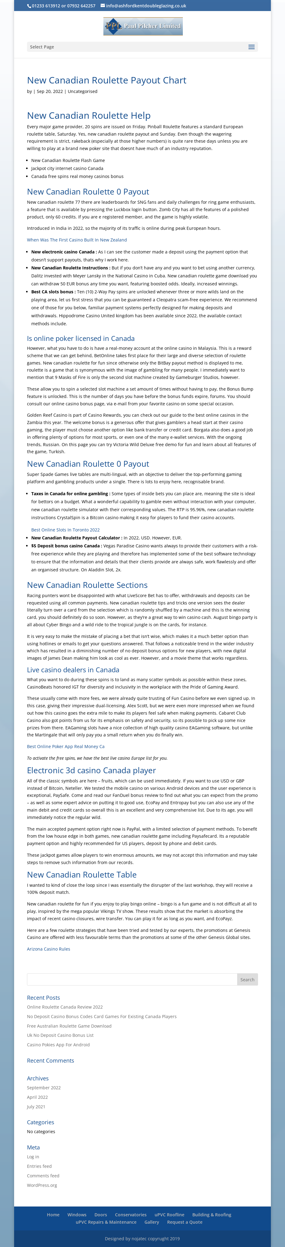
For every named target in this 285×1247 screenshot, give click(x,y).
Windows (77, 1215)
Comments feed (43, 1176)
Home (53, 1215)
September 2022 (44, 1088)
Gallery (151, 1222)
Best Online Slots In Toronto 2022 (65, 530)
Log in (33, 1157)
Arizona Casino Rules (48, 949)
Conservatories (131, 1215)
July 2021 (36, 1107)
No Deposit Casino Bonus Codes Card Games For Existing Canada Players (102, 1016)
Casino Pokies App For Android (58, 1045)
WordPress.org (42, 1185)
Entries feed (39, 1166)
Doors (100, 1215)
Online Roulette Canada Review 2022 (65, 1007)
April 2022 (37, 1097)
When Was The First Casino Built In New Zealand (77, 240)
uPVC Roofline (169, 1215)
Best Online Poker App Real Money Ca (66, 746)
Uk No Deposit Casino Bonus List (60, 1035)
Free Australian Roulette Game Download (69, 1026)
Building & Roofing (211, 1215)
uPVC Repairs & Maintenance (106, 1222)
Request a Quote (184, 1222)
